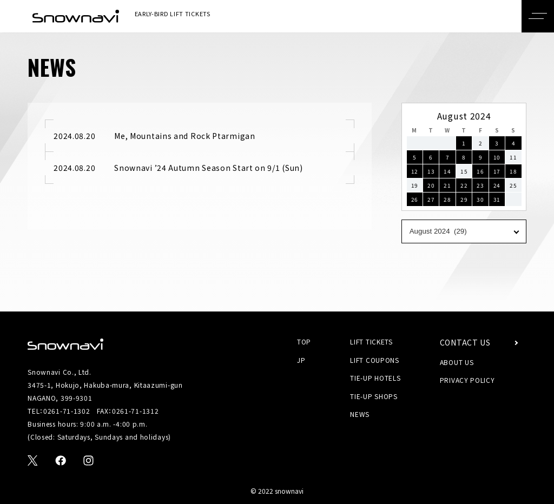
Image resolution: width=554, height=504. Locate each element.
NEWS (360, 414)
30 (480, 199)
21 (447, 185)
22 (463, 185)
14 (447, 171)
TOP (304, 341)
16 (480, 171)
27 (430, 199)
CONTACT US (465, 342)
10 (496, 157)
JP (301, 359)
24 (496, 185)
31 (496, 199)
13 (430, 171)
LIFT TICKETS (371, 341)
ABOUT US (457, 362)
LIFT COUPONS (374, 359)
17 (496, 171)
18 (513, 171)
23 (480, 185)
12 (414, 171)
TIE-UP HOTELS (375, 378)
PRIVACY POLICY (467, 380)
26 (414, 199)
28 (447, 199)
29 (463, 199)
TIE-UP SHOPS (373, 396)
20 (430, 185)
